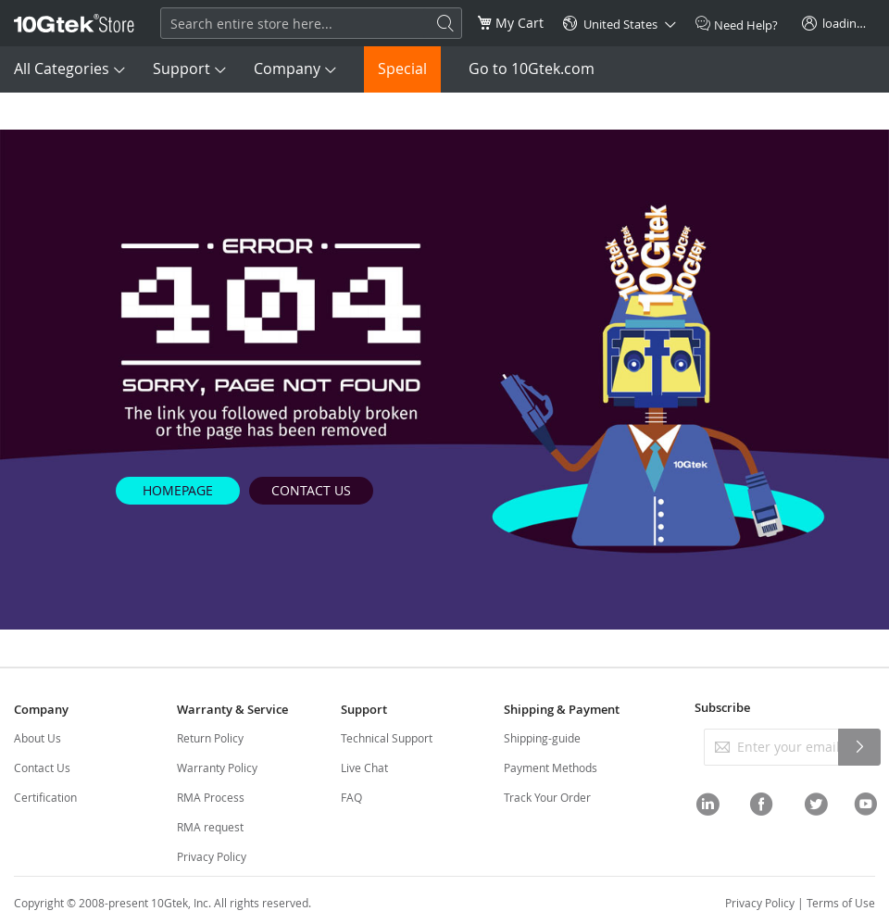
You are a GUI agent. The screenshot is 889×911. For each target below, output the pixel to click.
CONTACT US (311, 490)
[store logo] (74, 23)
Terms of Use (841, 902)
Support (181, 68)
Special (402, 68)
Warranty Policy (217, 767)
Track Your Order (547, 797)
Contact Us (42, 767)
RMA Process (210, 797)
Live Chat (364, 767)
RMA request (210, 826)
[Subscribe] (859, 747)
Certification (45, 797)
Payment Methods (550, 767)
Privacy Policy (211, 856)
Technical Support (386, 737)
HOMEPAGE (178, 490)
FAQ (351, 797)
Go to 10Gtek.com (532, 68)
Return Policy (210, 737)
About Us (37, 737)
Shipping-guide (542, 737)
